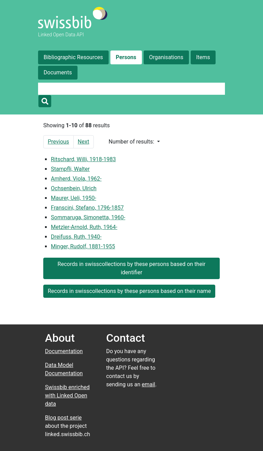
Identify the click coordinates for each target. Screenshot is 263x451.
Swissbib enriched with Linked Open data (67, 395)
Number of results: (132, 141)
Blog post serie (63, 417)
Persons (126, 57)
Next (83, 141)
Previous (58, 141)
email (148, 384)
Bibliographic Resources (73, 57)
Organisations (166, 57)
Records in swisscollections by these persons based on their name (129, 291)
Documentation (64, 351)
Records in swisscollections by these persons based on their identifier (131, 268)
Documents (58, 72)
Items (203, 57)
